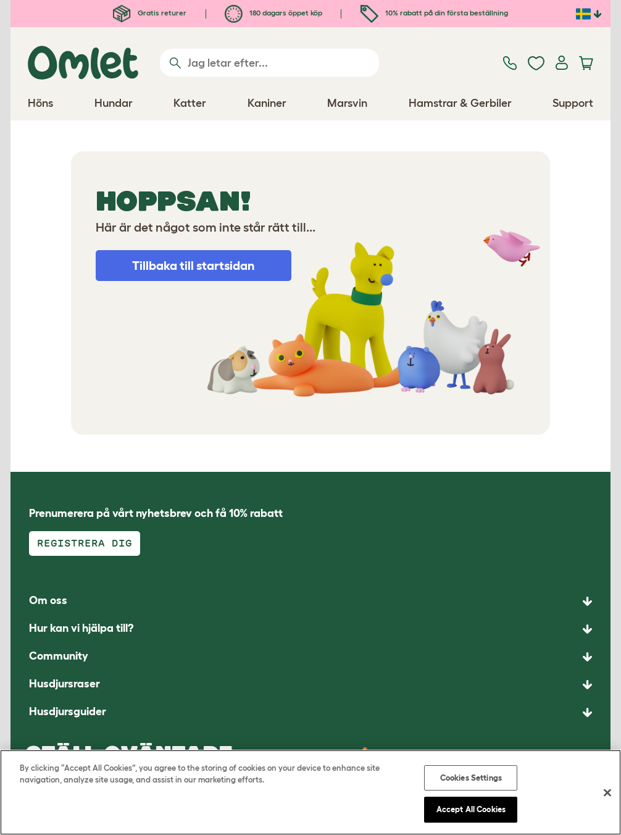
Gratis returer (149, 13)
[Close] (607, 792)
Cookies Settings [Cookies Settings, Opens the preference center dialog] (471, 778)
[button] (310, 712)
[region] (310, 792)
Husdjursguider (67, 711)
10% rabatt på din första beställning (434, 13)
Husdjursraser (64, 684)
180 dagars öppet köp (273, 13)
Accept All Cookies (471, 809)
